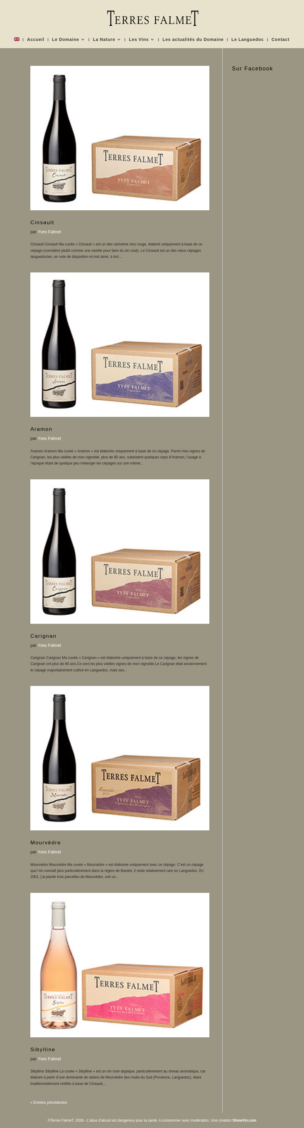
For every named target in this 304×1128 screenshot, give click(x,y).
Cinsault (42, 222)
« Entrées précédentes (48, 1102)
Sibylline (43, 1049)
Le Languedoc (247, 39)
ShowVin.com (244, 1120)
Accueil (35, 39)
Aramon (41, 429)
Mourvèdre (45, 842)
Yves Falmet (49, 231)
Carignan (43, 636)
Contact (280, 39)
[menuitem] (16, 42)
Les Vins (139, 39)
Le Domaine (65, 39)
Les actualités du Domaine (193, 39)
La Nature (104, 39)
